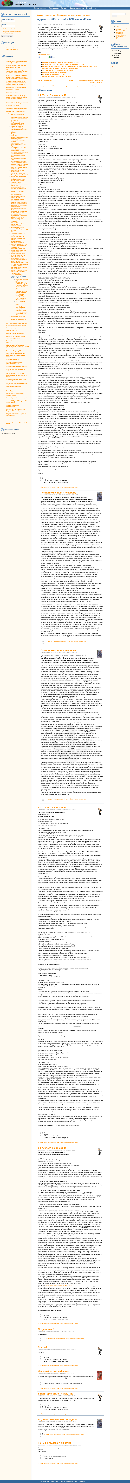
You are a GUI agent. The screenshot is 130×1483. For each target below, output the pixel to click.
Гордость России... (16, 182)
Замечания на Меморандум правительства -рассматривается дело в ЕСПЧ (19, 207)
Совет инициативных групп (122, 27)
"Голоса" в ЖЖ (120, 31)
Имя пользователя (8, 19)
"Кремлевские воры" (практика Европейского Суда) (18, 144)
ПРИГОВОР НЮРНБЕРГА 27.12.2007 (17, 366)
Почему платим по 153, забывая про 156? (21, 313)
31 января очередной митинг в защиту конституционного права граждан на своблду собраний (16, 83)
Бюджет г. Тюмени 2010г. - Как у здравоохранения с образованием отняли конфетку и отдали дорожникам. (16, 98)
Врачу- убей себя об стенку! (19, 175)
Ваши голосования (12, 49)
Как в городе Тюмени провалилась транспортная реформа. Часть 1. (16, 324)
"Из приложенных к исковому (58, 492)
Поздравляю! (46, 1329)
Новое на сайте (10, 48)
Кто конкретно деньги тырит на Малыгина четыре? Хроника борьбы (19, 213)
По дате (64, 8)
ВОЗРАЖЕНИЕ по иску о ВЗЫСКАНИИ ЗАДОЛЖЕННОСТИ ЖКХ (18, 172)
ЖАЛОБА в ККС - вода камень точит (17, 192)
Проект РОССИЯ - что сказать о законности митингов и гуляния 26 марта (16, 375)
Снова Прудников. (11, 391)
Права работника (121, 35)
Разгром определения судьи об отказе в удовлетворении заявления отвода (19, 264)
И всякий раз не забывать (53, 1371)
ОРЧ (12, 232)
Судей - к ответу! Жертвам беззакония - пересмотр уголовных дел (19, 272)
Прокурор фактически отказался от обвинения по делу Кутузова (19, 260)
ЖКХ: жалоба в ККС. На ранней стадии (18, 197)
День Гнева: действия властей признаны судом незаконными (18, 188)
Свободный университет (119, 33)
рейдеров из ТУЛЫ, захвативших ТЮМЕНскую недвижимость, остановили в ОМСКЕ (19, 130)
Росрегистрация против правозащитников (13, 387)
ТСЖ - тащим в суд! (17, 274)
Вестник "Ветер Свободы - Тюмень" (17, 103)
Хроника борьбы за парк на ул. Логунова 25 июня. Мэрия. (15, 410)
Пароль (4, 24)
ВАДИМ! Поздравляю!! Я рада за (57, 1419)
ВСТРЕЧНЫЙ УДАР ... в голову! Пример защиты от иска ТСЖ (22, 286)
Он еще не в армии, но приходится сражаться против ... (18, 238)
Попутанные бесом (16, 134)
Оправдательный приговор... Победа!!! (17, 241)
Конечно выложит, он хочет (54, 1443)
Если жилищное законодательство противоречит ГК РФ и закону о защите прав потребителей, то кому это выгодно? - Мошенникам (21, 295)
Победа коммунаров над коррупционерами (18, 251)
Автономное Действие (119, 37)
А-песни (118, 29)
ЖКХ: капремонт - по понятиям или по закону (22, 303)
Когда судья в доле (12, 328)
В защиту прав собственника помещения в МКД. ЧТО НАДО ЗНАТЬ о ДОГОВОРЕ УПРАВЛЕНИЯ (19, 166)
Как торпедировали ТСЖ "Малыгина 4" (21, 306)
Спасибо (43, 1347)
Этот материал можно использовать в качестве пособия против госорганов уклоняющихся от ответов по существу (19, 117)
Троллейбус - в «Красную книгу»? (16, 398)
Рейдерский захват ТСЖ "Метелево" (17, 383)
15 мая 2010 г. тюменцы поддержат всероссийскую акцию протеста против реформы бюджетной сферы (17, 77)
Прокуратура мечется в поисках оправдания (18, 255)
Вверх (70, 80)
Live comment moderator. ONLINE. (16, 87)
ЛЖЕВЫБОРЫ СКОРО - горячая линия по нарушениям (15, 337)
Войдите (54, 86)
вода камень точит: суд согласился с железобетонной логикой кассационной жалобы (18, 319)
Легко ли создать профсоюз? (15, 333)
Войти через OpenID (9, 29)
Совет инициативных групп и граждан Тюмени (15, 394)
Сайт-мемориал (40, 8)
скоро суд (14, 135)
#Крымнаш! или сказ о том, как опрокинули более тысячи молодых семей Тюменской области (17, 71)
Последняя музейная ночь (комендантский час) (14, 363)
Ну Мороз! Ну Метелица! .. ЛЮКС (21, 309)
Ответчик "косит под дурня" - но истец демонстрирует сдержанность (19, 246)
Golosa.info (21, 2)
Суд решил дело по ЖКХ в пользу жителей (19, 267)
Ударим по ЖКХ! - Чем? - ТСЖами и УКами (18, 277)
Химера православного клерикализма (13, 406)
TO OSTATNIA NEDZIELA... (14, 90)
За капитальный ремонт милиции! (16, 108)
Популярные (54, 8)
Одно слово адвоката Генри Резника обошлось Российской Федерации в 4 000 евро (19, 139)
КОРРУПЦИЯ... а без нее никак (15, 331)
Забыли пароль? (8, 33)
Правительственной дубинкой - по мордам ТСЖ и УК (22, 281)
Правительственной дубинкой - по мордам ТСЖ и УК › (91, 81)
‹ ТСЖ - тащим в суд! (45, 80)
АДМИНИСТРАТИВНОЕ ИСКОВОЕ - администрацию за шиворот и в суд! (19, 152)
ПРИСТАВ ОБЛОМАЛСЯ (18, 248)
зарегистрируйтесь (65, 86)
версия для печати (44, 86)
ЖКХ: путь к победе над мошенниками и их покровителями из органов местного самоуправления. (19, 201)
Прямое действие (44, 54)
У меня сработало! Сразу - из (55, 1393)
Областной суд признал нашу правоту (18, 234)
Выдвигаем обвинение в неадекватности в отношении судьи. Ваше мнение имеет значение (18, 178)
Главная (40, 15)
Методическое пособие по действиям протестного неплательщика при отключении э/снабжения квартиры (19, 218)
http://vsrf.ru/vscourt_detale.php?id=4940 (58, 1285)
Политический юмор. (12, 359)
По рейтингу (91, 8)
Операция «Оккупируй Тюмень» (15, 351)
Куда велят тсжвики (17, 126)
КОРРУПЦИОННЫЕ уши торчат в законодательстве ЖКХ (16, 66)
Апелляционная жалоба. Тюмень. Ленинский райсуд (19, 162)
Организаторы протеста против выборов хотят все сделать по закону (15, 355)
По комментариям (77, 8)
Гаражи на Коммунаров (13, 105)
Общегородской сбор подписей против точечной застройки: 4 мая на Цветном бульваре (17, 346)
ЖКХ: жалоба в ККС (17, 194)
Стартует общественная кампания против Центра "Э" (16, 62)
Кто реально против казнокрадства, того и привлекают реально (17, 123)
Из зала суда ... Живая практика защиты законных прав (15, 112)
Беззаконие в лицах (12, 93)
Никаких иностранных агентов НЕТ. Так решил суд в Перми (19, 229)
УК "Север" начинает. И (52, 95)
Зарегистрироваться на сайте (12, 31)
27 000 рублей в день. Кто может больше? (18, 148)
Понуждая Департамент (18, 253)
